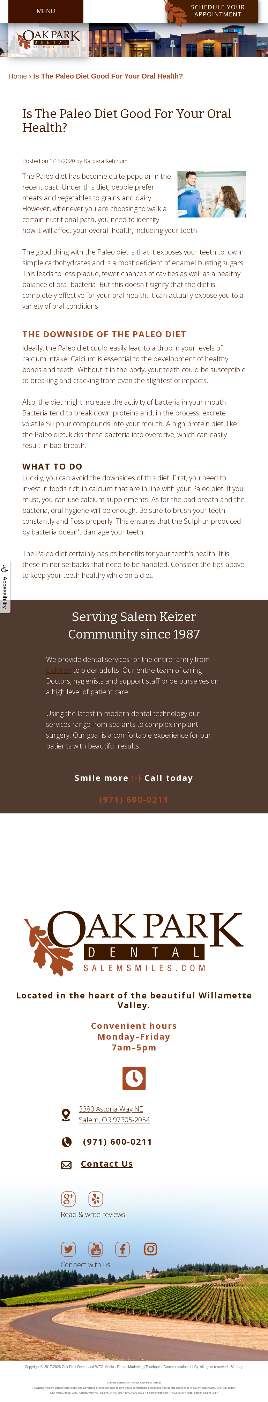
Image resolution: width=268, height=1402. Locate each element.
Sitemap (237, 1367)
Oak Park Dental (74, 1367)
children (59, 670)
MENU (46, 11)
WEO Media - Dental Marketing (119, 1367)
